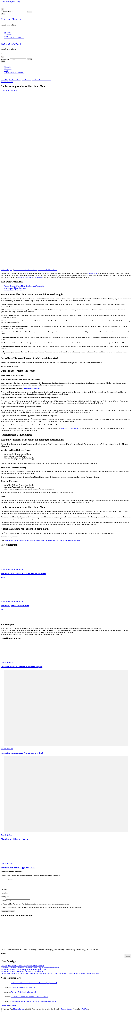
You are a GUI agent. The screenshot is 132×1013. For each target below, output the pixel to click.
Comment (4, 891)
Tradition (64, 540)
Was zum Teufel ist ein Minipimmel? (23, 994)
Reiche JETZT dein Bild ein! (14, 38)
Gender (16, 540)
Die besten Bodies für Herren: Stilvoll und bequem (21, 666)
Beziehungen (9, 540)
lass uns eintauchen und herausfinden (30, 277)
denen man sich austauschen (69, 428)
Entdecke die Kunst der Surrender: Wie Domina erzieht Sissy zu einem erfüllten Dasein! (30, 970)
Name (3, 895)
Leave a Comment (35, 270)
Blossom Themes (66, 1011)
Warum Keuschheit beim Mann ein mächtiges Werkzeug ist (24, 286)
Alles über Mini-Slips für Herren (14, 839)
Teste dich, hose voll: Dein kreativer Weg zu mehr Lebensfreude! (22, 968)
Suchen (3, 955)
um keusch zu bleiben (32, 388)
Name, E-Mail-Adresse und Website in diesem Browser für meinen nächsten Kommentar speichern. (36, 906)
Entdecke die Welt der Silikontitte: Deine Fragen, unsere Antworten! (34, 1003)
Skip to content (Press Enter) (10, 2)
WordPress (84, 1011)
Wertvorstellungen (73, 540)
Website (3, 902)
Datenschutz (5, 1008)
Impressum (13, 1008)
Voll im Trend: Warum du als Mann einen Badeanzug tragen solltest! (34, 985)
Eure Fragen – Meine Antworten (15, 288)
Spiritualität (57, 540)
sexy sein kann (92, 273)
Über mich (7, 34)
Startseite (7, 32)
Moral (33, 540)
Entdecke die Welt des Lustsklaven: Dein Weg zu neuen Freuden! (22, 974)
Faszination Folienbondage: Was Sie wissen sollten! (22, 753)
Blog (6, 36)
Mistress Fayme (11, 19)
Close (3, 13)
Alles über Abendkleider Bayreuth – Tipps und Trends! (29, 999)
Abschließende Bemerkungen (14, 290)
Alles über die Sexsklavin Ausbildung (23, 990)
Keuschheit (22, 540)
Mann (29, 540)
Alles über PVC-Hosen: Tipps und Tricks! (18, 867)
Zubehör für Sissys (7, 82)
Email (3, 899)
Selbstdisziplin (40, 540)
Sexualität (49, 540)
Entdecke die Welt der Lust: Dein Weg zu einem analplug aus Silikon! (24, 972)
